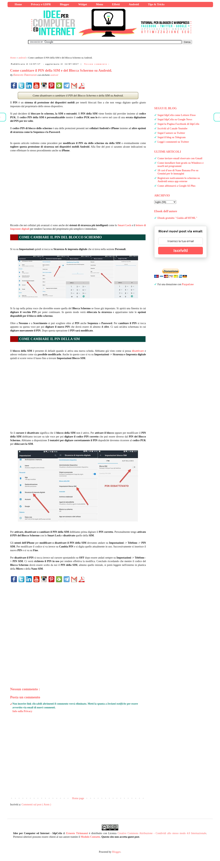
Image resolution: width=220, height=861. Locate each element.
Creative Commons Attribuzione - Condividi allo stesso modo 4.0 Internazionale (162, 833)
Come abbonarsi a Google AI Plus (177, 185)
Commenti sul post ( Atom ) (36, 804)
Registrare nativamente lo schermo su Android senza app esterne (179, 180)
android (54, 75)
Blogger (116, 851)
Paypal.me (188, 284)
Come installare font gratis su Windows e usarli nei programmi (181, 164)
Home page (78, 798)
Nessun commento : (96, 64)
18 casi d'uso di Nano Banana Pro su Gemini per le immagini (178, 172)
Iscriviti (180, 250)
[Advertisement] (78, 186)
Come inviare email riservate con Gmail (180, 158)
